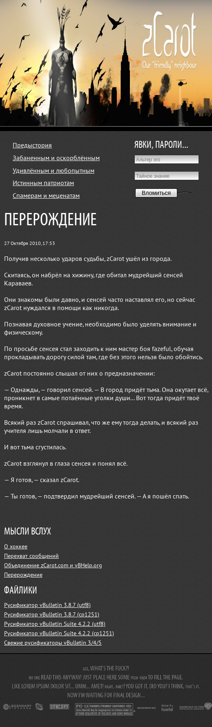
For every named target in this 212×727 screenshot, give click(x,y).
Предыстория (32, 145)
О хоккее (15, 546)
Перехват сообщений (31, 556)
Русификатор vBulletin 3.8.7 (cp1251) (51, 614)
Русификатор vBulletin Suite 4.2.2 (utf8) (54, 624)
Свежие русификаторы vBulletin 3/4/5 (53, 642)
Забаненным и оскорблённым (56, 158)
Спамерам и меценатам (46, 195)
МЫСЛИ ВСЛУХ (27, 532)
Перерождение (23, 574)
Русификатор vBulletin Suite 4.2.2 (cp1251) (59, 633)
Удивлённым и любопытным (53, 170)
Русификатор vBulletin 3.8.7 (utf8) (47, 605)
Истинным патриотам (43, 183)
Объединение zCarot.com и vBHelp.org (53, 565)
